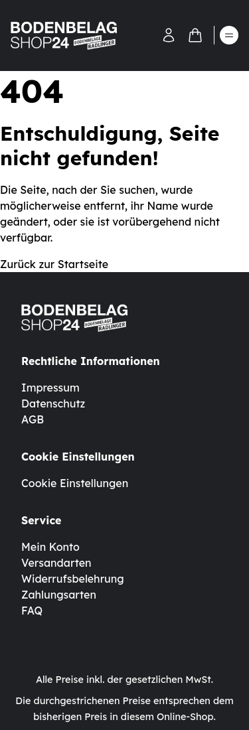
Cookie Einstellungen (74, 483)
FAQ (31, 610)
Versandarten (56, 562)
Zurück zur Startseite (54, 264)
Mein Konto (50, 546)
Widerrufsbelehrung (72, 578)
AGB (32, 419)
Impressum (50, 387)
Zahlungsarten (58, 594)
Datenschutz (53, 403)
